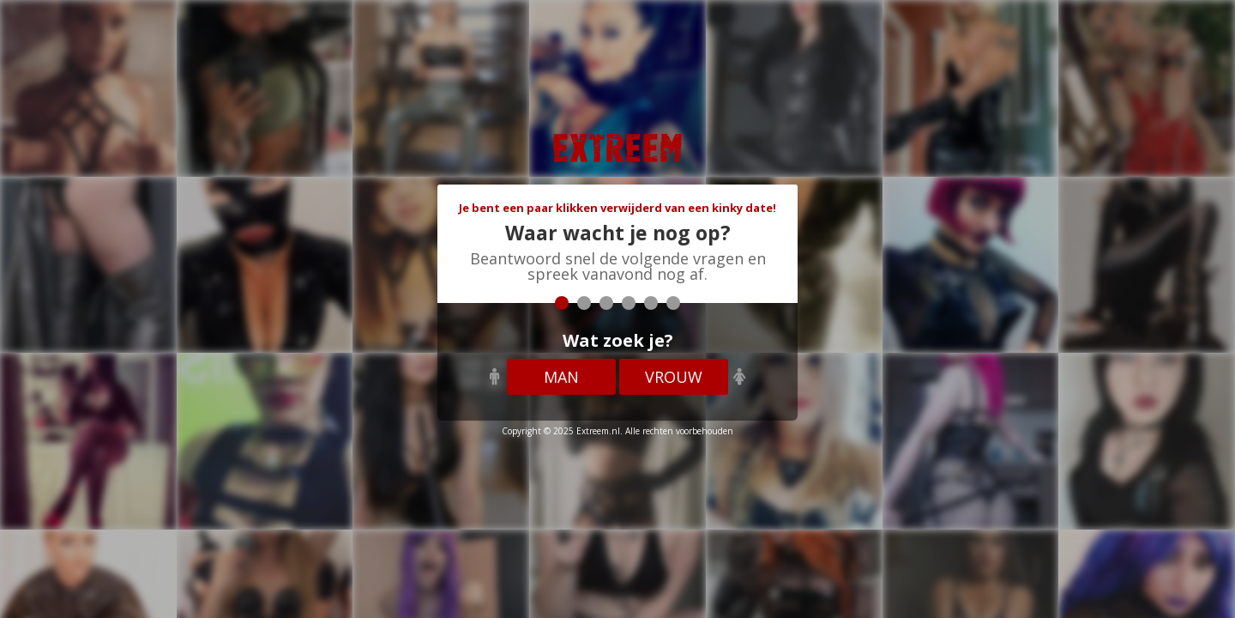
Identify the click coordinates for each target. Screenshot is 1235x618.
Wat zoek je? (618, 340)
